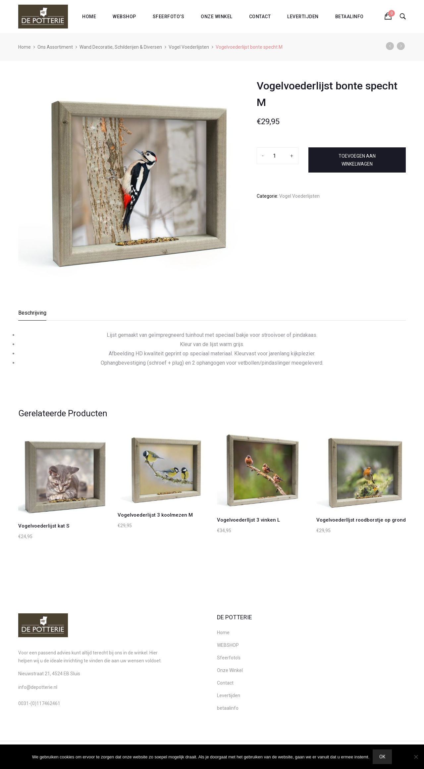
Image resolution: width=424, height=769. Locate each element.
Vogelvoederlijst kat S (43, 526)
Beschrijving (32, 313)
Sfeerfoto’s (169, 16)
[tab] (32, 314)
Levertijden (303, 16)
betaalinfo (349, 16)
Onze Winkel (217, 16)
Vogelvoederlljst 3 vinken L (248, 520)
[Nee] (415, 756)
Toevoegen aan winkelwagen (357, 160)
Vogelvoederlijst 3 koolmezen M (155, 515)
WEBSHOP (124, 16)
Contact (260, 16)
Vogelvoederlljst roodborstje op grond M (363, 520)
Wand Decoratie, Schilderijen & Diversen (121, 47)
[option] (129, 176)
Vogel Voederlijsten (189, 47)
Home (89, 16)
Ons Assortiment (55, 47)
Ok (382, 756)
